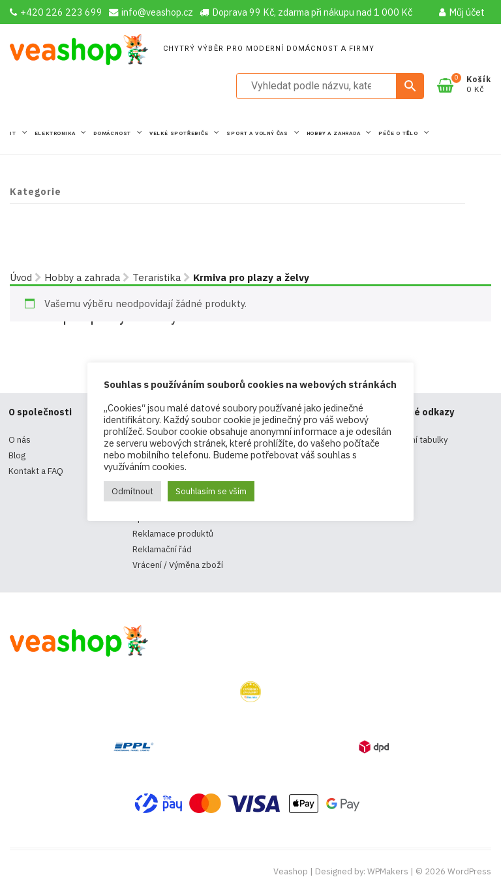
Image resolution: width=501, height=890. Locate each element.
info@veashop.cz (151, 12)
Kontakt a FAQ (35, 471)
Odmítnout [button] (132, 491)
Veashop (290, 871)
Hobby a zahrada (335, 133)
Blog (16, 455)
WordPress (469, 871)
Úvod (21, 277)
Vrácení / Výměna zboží (177, 565)
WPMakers (387, 871)
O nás (19, 439)
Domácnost (113, 133)
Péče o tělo (399, 133)
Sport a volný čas (258, 133)
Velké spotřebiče (180, 133)
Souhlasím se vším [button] (211, 491)
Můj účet (462, 12)
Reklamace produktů (172, 533)
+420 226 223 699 (56, 12)
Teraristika (156, 277)
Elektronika (56, 133)
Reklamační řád (162, 549)
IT (14, 133)
